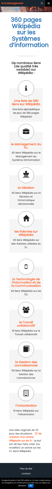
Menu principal (48, 3)
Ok (31, 486)
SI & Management (12, 3)
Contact (26, 473)
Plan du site (26, 468)
